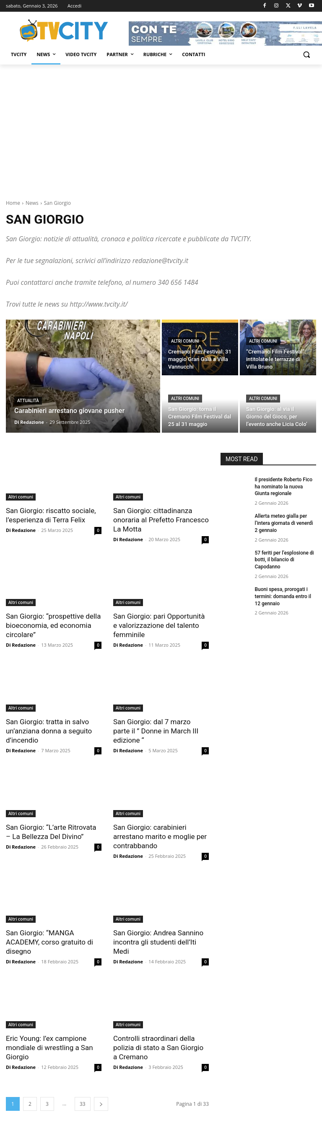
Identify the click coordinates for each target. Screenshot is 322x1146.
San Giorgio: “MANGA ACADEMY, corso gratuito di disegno (49, 942)
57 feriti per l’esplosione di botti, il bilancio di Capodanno (284, 560)
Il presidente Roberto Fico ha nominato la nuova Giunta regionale (283, 487)
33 (83, 1103)
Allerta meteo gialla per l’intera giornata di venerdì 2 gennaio (283, 523)
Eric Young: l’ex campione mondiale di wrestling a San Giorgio (49, 1047)
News (32, 202)
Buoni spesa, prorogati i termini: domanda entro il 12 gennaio (282, 596)
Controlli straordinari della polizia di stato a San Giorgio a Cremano (158, 1047)
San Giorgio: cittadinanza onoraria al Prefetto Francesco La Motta (161, 519)
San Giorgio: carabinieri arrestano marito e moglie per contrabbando (160, 836)
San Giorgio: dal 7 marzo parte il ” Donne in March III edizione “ (155, 731)
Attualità (28, 400)
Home (13, 202)
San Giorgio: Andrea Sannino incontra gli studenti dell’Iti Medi (158, 942)
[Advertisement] (161, 127)
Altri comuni (185, 341)
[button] (306, 55)
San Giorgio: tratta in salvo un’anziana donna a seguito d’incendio (49, 731)
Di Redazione (21, 530)
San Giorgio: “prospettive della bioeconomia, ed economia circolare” (53, 625)
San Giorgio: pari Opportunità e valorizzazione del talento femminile (159, 625)
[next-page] (101, 1104)
